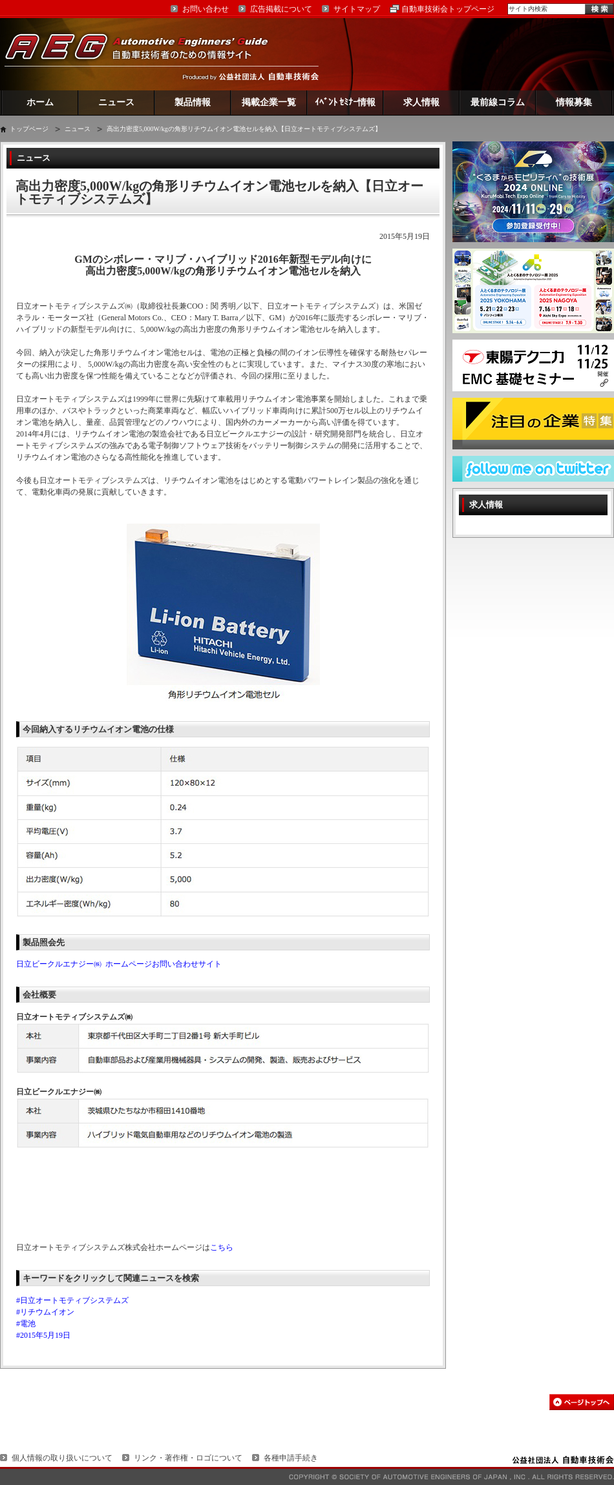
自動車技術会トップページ (447, 9)
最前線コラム (498, 102)
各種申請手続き (291, 1457)
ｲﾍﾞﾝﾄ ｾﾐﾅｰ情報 (345, 102)
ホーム (40, 102)
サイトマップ (356, 9)
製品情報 (193, 102)
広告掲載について (281, 9)
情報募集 (574, 102)
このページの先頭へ (581, 1402)
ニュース (116, 102)
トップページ (29, 128)
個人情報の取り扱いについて (62, 1457)
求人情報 (421, 102)
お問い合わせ (205, 9)
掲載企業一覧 (269, 102)
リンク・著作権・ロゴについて (188, 1457)
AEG (145, 54)
